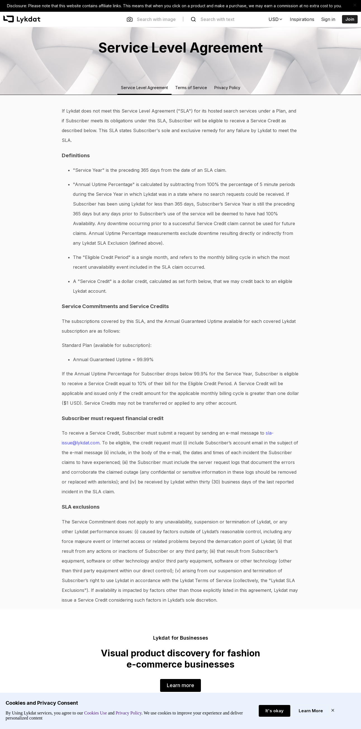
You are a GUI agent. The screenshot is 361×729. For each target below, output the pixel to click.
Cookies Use (95, 713)
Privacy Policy (128, 713)
